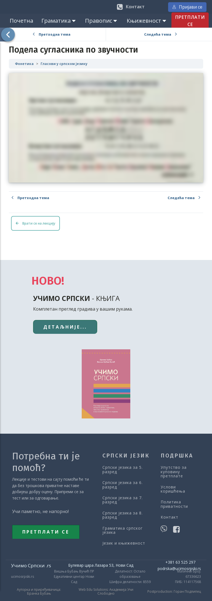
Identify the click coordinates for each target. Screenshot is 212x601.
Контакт (169, 517)
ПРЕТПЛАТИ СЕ (190, 20)
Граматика (59, 20)
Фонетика (24, 63)
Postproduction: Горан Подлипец (174, 592)
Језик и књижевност (123, 543)
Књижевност (147, 20)
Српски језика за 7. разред (122, 500)
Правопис (101, 20)
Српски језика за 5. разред (122, 469)
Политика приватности (174, 504)
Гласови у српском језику (64, 63)
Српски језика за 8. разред (122, 515)
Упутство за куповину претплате (174, 471)
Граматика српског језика (122, 530)
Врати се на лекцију (35, 223)
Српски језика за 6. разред (122, 484)
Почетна (21, 20)
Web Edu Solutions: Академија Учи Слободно (106, 592)
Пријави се (187, 7)
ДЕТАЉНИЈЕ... (65, 327)
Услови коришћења (173, 489)
